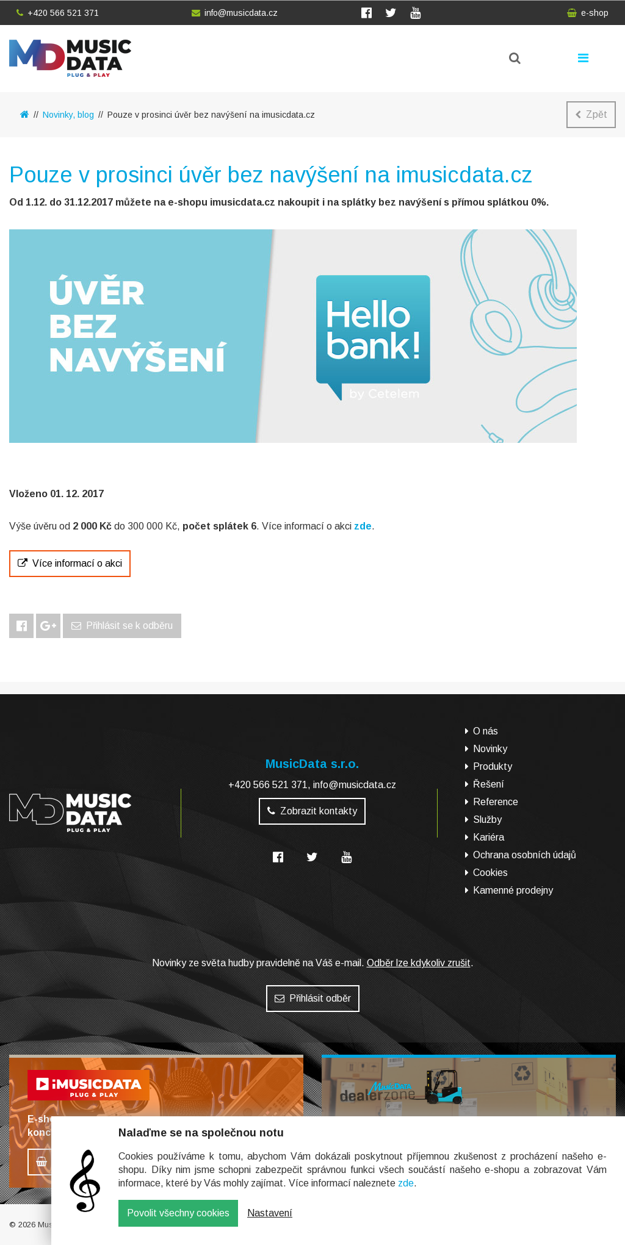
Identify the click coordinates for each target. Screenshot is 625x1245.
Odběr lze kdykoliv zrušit (419, 963)
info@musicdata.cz (235, 13)
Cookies (490, 872)
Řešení (488, 784)
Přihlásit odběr (313, 998)
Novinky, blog (68, 115)
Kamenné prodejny (513, 890)
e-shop (588, 13)
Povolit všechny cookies (178, 1222)
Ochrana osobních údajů (524, 855)
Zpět (591, 114)
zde (406, 1192)
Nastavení (269, 1222)
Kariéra (488, 837)
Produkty (492, 766)
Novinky (490, 749)
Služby (487, 819)
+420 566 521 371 (57, 13)
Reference (495, 802)
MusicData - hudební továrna (70, 58)
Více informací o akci (70, 563)
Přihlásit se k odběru (122, 625)
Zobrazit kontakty (312, 811)
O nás (485, 731)
